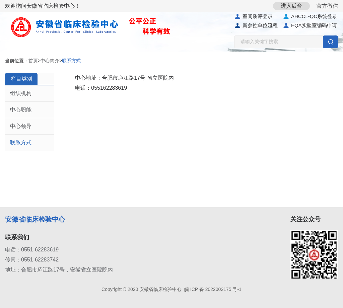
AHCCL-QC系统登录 (310, 16)
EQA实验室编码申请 (310, 25)
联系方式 (20, 142)
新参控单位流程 (256, 25)
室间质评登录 (253, 16)
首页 (33, 60)
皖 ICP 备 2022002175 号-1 (213, 289)
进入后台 (291, 6)
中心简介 (50, 60)
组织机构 (20, 93)
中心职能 (20, 109)
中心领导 (20, 126)
